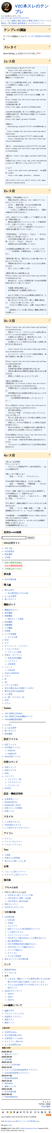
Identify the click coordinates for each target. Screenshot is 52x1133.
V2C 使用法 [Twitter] (13, 713)
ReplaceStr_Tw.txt (13, 805)
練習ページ (9, 1022)
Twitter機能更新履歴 (13, 719)
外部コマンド (10, 767)
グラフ (7, 676)
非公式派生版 (10, 579)
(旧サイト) (12, 988)
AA (6, 682)
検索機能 (8, 616)
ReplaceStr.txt (11, 802)
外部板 (7, 631)
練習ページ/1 (10, 1086)
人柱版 (7, 557)
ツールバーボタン (12, 649)
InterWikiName (11, 1097)
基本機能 (8, 613)
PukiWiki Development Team (28, 1128)
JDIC (7, 700)
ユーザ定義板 (10, 634)
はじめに (8, 725)
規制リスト (9, 1019)
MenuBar (9, 1083)
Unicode (11, 670)
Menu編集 (46, 1106)
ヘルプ (30, 23)
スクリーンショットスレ (18, 935)
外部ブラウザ (10, 770)
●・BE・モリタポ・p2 (14, 697)
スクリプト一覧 (14, 779)
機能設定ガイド (11, 610)
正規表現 (11, 664)
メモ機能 (8, 628)
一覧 (8, 23)
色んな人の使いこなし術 (15, 861)
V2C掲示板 (9, 917)
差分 (25, 20)
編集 (14, 20)
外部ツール (9, 811)
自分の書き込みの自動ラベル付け (19, 688)
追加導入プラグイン (13, 1016)
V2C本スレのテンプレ (14, 907)
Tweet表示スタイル (13, 825)
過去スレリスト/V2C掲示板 (16, 959)
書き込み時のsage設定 (14, 691)
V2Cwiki (11, 920)
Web (7, 773)
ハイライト (12, 661)
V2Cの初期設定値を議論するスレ (22, 944)
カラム (7, 703)
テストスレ (12, 953)
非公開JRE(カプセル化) (18, 593)
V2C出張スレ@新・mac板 (19, 898)
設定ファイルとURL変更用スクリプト (24, 929)
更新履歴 (8, 554)
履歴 (30, 20)
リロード (43, 20)
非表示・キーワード (13, 655)
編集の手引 (9, 1010)
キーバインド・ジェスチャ (16, 646)
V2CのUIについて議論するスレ (21, 947)
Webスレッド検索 (15, 619)
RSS (7, 640)
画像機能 (8, 625)
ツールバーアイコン (13, 844)
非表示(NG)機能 (15, 658)
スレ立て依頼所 (14, 956)
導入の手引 (9, 590)
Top (2, 16)
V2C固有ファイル (12, 747)
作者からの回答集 (12, 858)
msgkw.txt (12, 753)
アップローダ (10, 973)
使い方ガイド (10, 599)
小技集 (7, 855)
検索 (14, 23)
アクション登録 (14, 652)
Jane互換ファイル (13, 756)
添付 (36, 20)
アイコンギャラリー (13, 841)
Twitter (10, 923)
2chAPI (8, 788)
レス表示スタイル (12, 822)
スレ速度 (8, 694)
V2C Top (8, 548)
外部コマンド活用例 (13, 808)
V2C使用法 (9, 551)
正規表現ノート (11, 799)
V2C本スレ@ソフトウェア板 (20, 895)
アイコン (8, 838)
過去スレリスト (11, 904)
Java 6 (10, 1000)
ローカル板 (12, 637)
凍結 (19, 20)
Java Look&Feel (12, 673)
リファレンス (13, 785)
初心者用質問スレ (15, 941)
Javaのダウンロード (13, 991)
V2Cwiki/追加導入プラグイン (17, 1073)
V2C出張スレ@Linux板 (18, 901)
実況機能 (8, 622)
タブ (6, 643)
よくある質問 (10, 596)
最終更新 (21, 23)
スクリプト (9, 776)
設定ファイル (10, 744)
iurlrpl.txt (11, 750)
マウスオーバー (14, 782)
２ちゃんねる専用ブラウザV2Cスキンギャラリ (28, 985)
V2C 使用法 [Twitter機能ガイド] (18, 716)
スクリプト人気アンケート (16, 875)
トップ (5, 20)
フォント (8, 667)
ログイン (38, 23)
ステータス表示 (11, 685)
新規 (3, 23)
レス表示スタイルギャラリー (17, 828)
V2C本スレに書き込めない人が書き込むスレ (27, 938)
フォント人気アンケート (15, 871)
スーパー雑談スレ (15, 950)
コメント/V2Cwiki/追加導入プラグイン (21, 1070)
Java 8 (10, 994)
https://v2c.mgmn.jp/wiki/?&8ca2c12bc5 (15, 18)
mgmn (10, 1125)
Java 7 (10, 997)
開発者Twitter (10, 970)
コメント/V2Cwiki (12, 1065)
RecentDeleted (11, 1078)
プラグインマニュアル (14, 1013)
